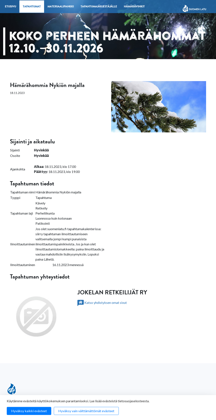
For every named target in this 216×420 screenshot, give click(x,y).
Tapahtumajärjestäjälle (99, 6)
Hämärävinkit (134, 6)
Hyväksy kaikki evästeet (29, 411)
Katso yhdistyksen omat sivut (102, 302)
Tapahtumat (32, 6)
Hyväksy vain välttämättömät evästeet (86, 411)
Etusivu (10, 6)
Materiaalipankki (60, 6)
